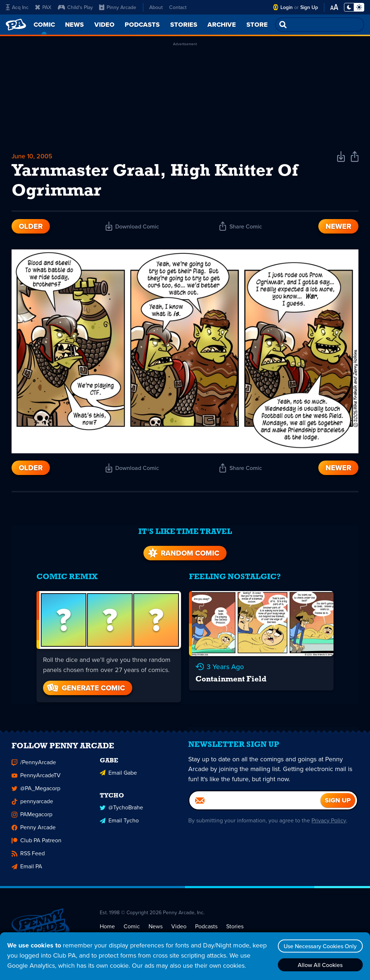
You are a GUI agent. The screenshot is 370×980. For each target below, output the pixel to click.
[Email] (255, 803)
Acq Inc (17, 7)
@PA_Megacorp (36, 789)
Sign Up (309, 7)
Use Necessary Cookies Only (319, 946)
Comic (132, 927)
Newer (338, 227)
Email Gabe (118, 773)
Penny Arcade (34, 828)
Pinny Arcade (117, 7)
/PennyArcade (34, 763)
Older (31, 227)
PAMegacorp (32, 815)
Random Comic (182, 551)
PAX (43, 7)
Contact (177, 7)
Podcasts (206, 927)
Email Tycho (119, 821)
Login (286, 7)
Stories (235, 927)
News (156, 927)
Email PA (27, 867)
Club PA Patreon (36, 841)
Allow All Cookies (319, 965)
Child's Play (75, 7)
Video (178, 927)
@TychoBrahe (121, 808)
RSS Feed (28, 854)
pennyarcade (32, 802)
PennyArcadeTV (36, 776)
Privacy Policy (328, 823)
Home (107, 927)
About (156, 7)
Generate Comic (85, 686)
